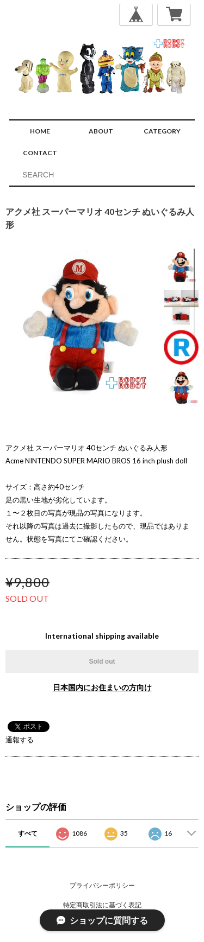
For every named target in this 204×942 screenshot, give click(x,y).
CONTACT (40, 153)
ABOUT (101, 131)
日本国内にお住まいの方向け (102, 687)
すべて (28, 833)
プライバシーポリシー (102, 885)
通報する (19, 739)
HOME (40, 131)
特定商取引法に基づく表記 (102, 905)
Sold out (102, 661)
